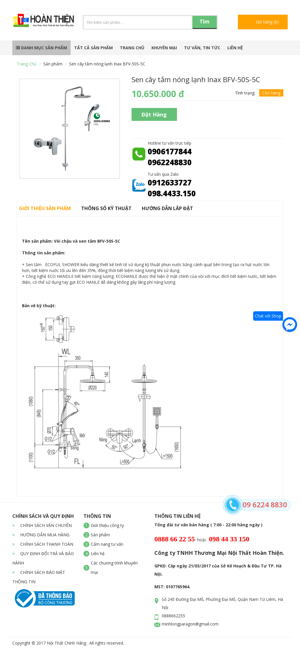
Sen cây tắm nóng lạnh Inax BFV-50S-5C (107, 64)
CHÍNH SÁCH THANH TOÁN (42, 544)
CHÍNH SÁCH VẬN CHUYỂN (42, 525)
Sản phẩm (52, 64)
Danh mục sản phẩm (41, 47)
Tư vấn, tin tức (202, 47)
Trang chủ (132, 47)
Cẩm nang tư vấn (107, 544)
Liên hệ (235, 47)
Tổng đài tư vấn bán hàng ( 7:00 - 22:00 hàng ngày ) (208, 525)
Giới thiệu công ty (107, 525)
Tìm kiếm (204, 23)
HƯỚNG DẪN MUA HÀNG (40, 535)
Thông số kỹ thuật (106, 208)
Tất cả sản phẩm (93, 47)
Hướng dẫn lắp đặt (167, 208)
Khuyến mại (164, 47)
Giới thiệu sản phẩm (45, 208)
